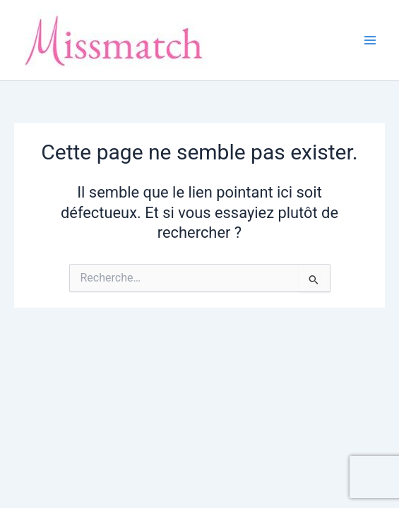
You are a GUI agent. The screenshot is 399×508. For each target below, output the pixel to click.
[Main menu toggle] (370, 40)
